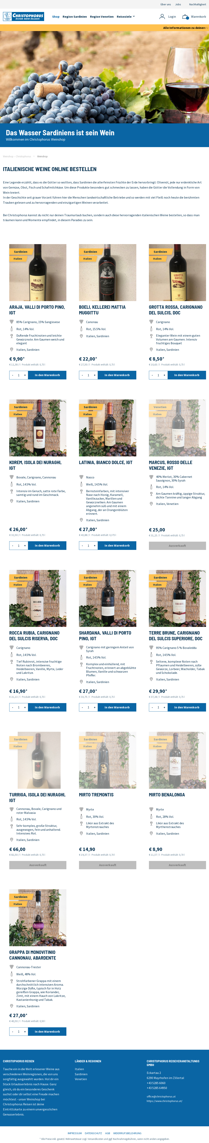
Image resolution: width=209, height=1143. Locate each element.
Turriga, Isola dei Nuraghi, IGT (37, 797)
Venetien (81, 1079)
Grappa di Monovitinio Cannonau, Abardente (32, 955)
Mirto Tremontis (96, 794)
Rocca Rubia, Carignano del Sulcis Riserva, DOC (34, 635)
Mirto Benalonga (167, 794)
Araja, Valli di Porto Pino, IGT (37, 309)
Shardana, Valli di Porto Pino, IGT (105, 635)
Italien (79, 1069)
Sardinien (81, 1074)
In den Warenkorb (47, 375)
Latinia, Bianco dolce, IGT (106, 462)
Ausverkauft (177, 546)
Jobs (178, 4)
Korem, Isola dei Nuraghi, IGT (35, 465)
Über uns (166, 4)
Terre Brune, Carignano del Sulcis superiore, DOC (175, 635)
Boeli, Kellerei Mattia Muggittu (102, 309)
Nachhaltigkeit (197, 4)
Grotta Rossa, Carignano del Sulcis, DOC (175, 309)
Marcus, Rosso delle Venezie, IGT (170, 465)
